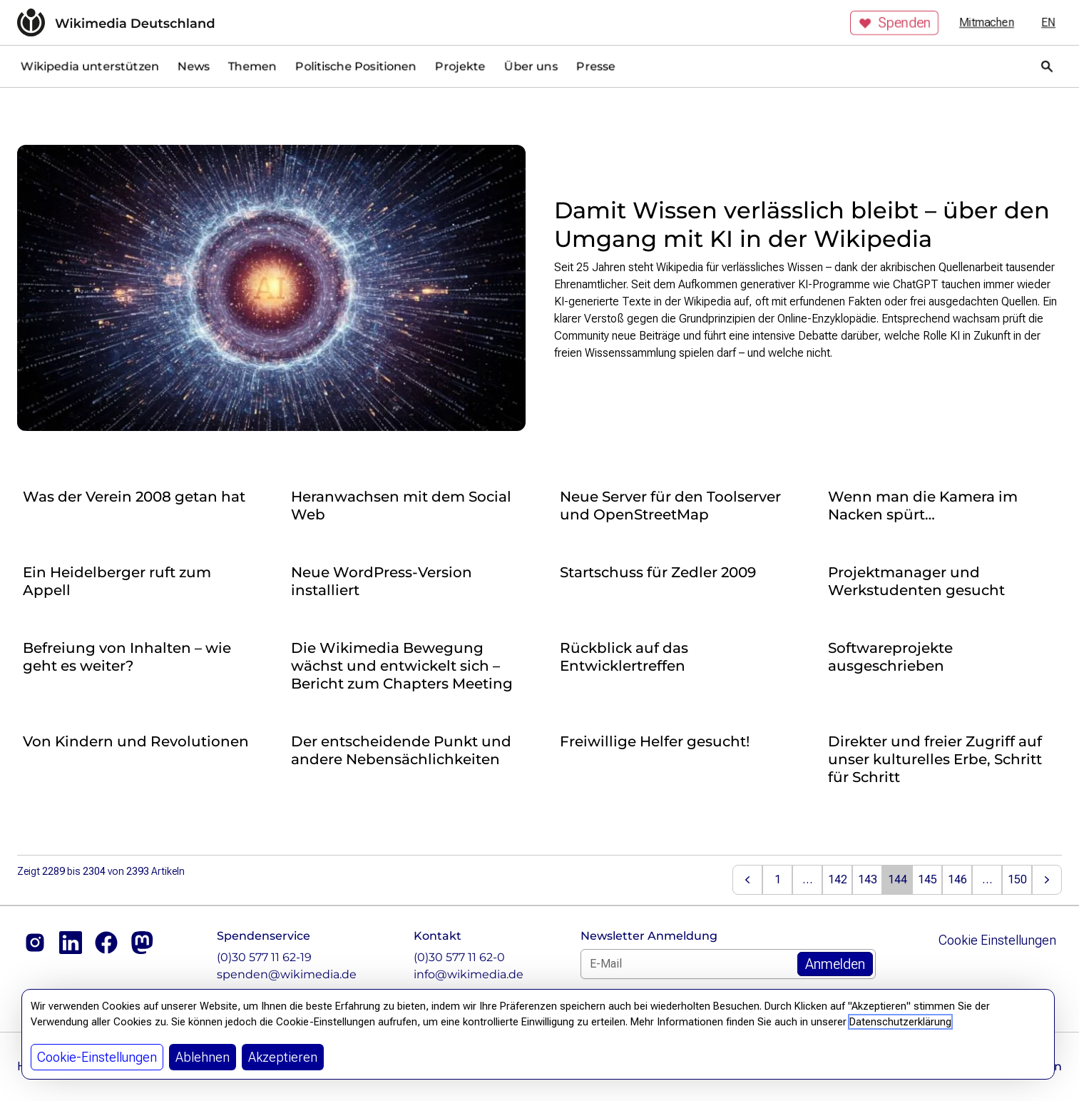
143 (867, 879)
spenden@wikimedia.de (287, 974)
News (194, 66)
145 (927, 879)
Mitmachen (986, 22)
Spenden (894, 22)
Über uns (531, 66)
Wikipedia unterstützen (90, 66)
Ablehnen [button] (202, 1057)
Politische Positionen (355, 66)
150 (1017, 879)
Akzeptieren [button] (282, 1057)
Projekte (460, 66)
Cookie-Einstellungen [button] (97, 1057)
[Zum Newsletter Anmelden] (835, 964)
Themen (252, 66)
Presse (595, 66)
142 (837, 879)
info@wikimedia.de (468, 974)
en (1048, 22)
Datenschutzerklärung (900, 1021)
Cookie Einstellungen (997, 940)
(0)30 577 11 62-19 (264, 957)
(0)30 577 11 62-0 (459, 957)
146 (957, 879)
